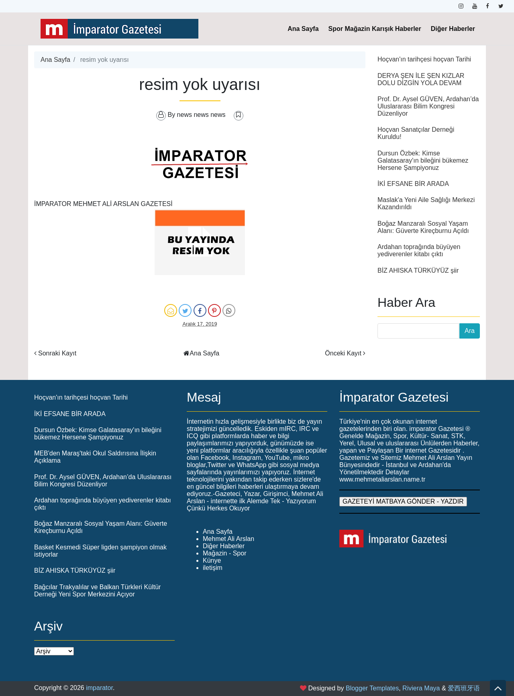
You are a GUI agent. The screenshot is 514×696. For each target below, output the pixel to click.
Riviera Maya (421, 688)
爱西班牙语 (464, 688)
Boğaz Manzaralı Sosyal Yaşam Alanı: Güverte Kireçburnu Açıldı (423, 227)
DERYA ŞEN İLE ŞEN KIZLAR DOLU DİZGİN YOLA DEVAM (420, 79)
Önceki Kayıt (343, 353)
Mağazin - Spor (225, 553)
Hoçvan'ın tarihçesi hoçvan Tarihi (424, 59)
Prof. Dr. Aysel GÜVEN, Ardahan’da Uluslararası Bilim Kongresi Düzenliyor (428, 106)
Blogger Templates (372, 688)
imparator (99, 687)
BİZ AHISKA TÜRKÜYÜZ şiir (418, 270)
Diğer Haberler (453, 28)
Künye (212, 560)
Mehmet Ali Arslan (228, 538)
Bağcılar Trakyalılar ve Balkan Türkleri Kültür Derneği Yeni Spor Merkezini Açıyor (97, 591)
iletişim (212, 567)
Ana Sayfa (303, 28)
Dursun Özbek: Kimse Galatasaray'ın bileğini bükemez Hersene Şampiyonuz (422, 160)
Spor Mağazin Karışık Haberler (374, 28)
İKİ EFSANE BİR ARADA (413, 183)
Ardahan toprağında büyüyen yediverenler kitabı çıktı (418, 250)
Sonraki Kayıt (57, 353)
